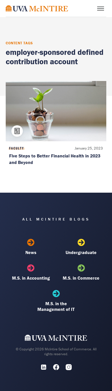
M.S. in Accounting (31, 272)
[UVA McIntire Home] (56, 339)
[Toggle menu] (100, 8)
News (31, 247)
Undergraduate (81, 247)
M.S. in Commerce (81, 272)
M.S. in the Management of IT (56, 301)
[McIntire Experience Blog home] (37, 8)
